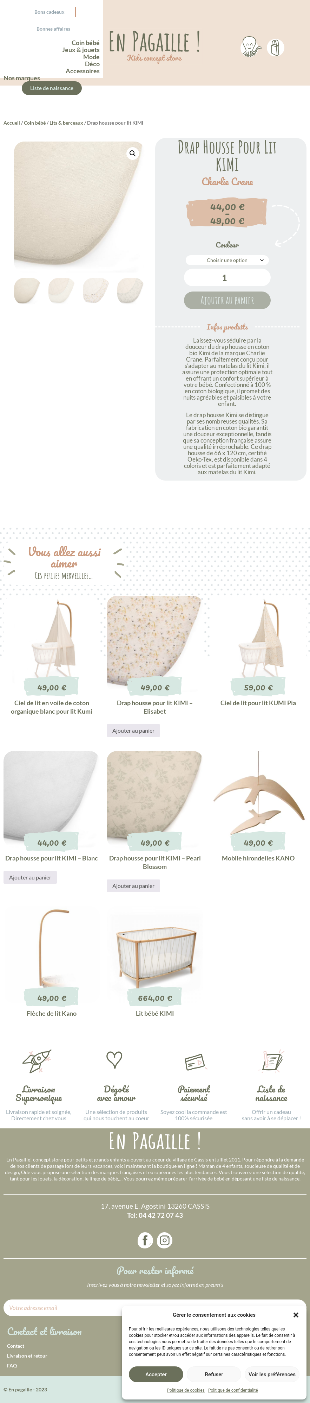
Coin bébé (35, 123)
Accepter (155, 1374)
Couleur (227, 244)
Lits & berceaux (66, 123)
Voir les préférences (272, 1374)
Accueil (12, 123)
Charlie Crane (227, 181)
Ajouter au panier (227, 300)
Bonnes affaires (53, 29)
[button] (295, 1315)
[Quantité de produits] (227, 277)
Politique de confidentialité (233, 1390)
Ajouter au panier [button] (133, 730)
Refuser (214, 1374)
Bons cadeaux (49, 12)
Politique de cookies (186, 1390)
